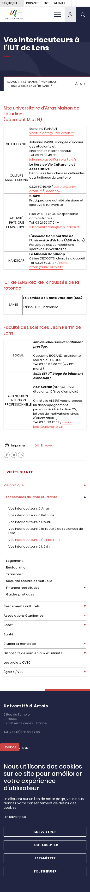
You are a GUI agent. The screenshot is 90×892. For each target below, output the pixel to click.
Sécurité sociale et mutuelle (29, 581)
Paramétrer (45, 858)
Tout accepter (45, 845)
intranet (32, 3)
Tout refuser (45, 871)
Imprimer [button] (15, 445)
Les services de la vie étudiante (30, 86)
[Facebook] (7, 455)
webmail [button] (60, 3)
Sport (8, 625)
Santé (8, 634)
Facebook (52, 191)
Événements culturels (22, 606)
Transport (14, 574)
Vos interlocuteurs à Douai (29, 522)
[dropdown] (70, 14)
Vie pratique (48, 82)
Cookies (9, 747)
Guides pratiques (20, 594)
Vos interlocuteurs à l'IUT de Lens (34, 539)
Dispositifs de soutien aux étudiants (33, 653)
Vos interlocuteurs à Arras (29, 508)
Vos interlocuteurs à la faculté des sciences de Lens (45, 530)
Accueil (12, 82)
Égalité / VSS (13, 672)
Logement (14, 560)
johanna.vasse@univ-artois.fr (53, 159)
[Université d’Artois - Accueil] (14, 14)
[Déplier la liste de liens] (84, 485)
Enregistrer (45, 832)
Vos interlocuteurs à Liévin (29, 546)
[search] (83, 14)
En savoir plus (15, 816)
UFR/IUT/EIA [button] (10, 3)
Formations (19, 748)
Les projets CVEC (17, 662)
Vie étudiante (29, 82)
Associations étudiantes (23, 615)
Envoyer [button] (44, 445)
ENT (46, 3)
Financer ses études (22, 587)
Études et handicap (20, 643)
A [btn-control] (76, 84)
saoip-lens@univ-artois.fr (52, 424)
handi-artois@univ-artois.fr (49, 264)
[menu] (57, 14)
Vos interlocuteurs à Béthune (31, 515)
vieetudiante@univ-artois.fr (51, 133)
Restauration (17, 567)
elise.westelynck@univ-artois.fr (54, 227)
